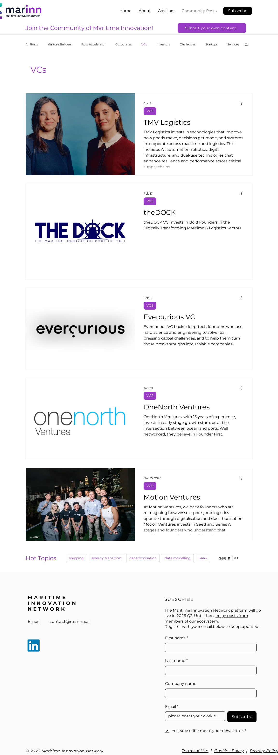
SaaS (203, 558)
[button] (237, 11)
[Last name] (209, 670)
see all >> (229, 558)
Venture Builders (60, 44)
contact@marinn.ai (69, 621)
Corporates (123, 44)
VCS (149, 111)
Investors (163, 44)
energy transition (106, 558)
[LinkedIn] (34, 645)
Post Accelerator (93, 44)
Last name (176, 660)
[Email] (193, 716)
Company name (180, 683)
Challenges (188, 44)
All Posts (32, 44)
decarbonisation (143, 558)
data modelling (178, 558)
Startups (211, 44)
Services (233, 44)
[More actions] (243, 103)
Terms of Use (195, 750)
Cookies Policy (229, 750)
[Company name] (209, 693)
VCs (144, 44)
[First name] (209, 647)
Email (34, 621)
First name (176, 638)
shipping (76, 558)
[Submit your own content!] (212, 28)
